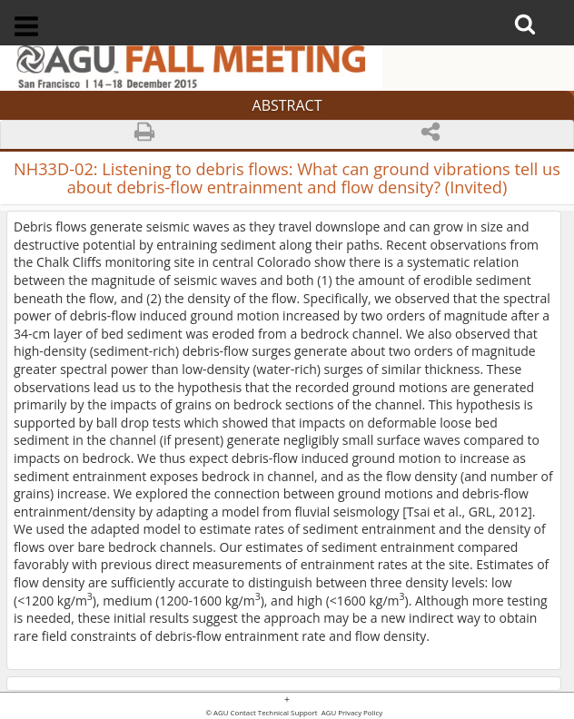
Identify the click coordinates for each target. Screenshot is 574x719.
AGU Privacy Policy (351, 713)
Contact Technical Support (274, 713)
